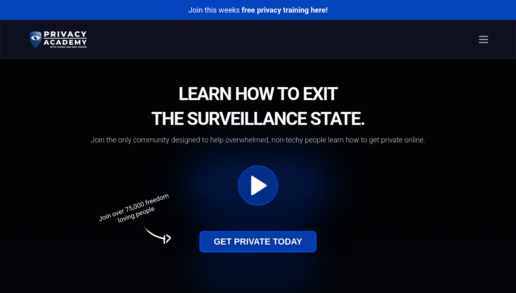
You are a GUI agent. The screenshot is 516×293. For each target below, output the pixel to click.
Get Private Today (258, 242)
